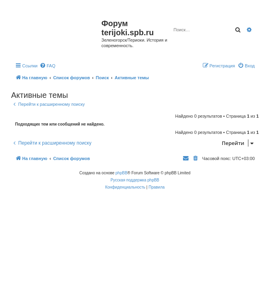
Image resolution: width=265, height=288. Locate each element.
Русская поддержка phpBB (135, 180)
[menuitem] (47, 66)
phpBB (122, 173)
